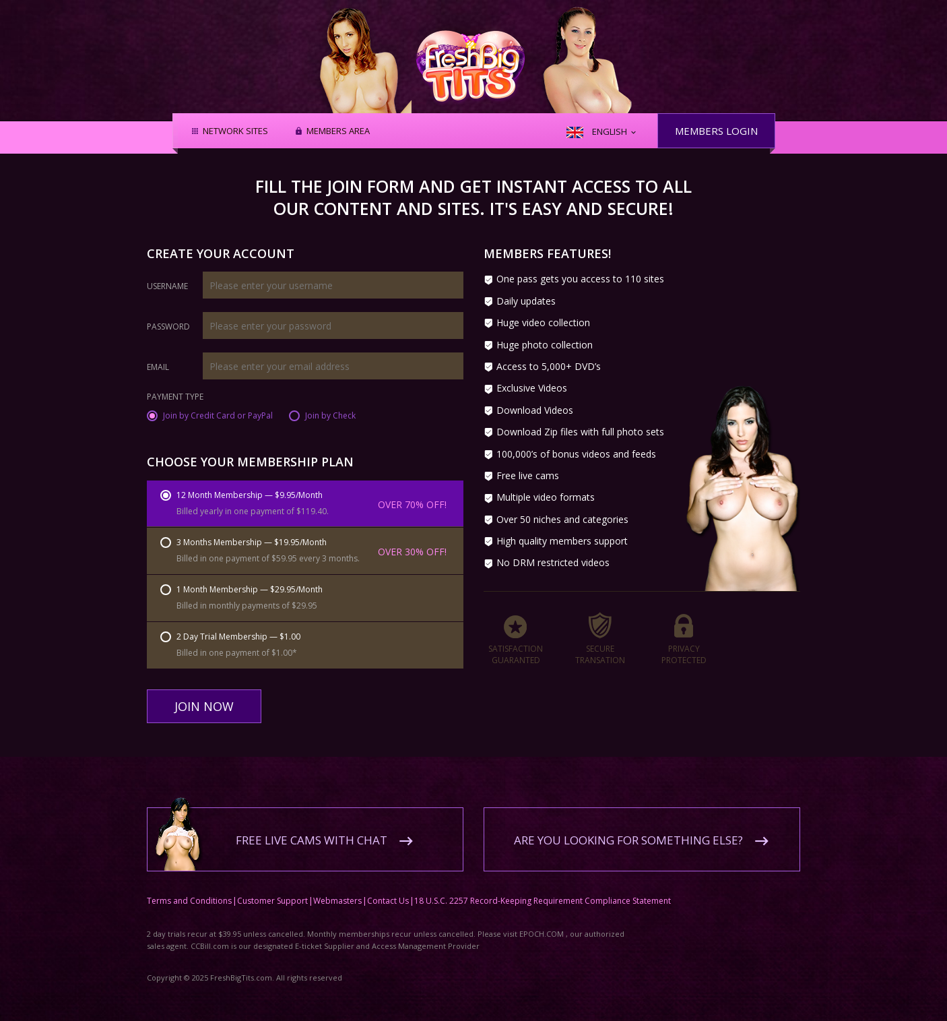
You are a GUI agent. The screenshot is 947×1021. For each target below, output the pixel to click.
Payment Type (175, 397)
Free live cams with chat (311, 830)
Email (158, 367)
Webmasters (337, 890)
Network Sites (235, 131)
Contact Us (388, 890)
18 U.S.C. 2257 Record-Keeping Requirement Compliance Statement (542, 890)
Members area (338, 131)
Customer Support (272, 890)
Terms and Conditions (189, 890)
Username (167, 286)
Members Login (716, 130)
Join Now (204, 706)
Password (168, 327)
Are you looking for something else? (628, 830)
